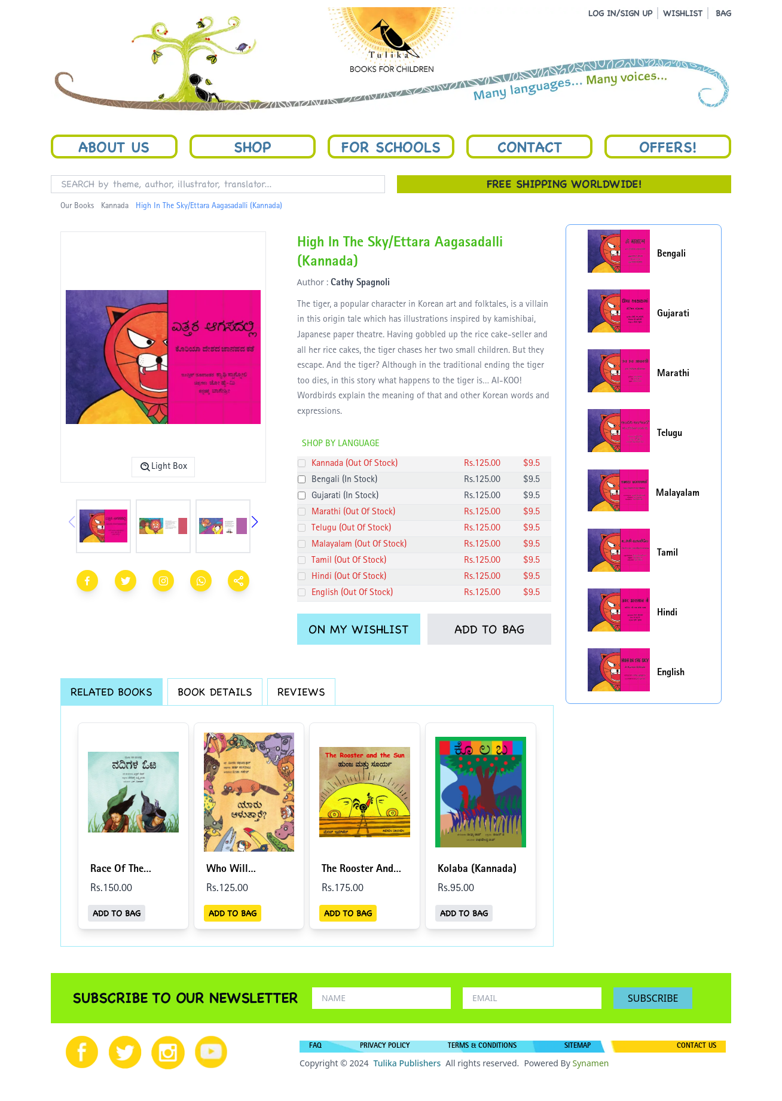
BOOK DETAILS (215, 692)
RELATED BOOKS (111, 692)
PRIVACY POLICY (385, 1046)
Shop (252, 146)
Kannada (115, 206)
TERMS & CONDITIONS (482, 1046)
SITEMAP (577, 1046)
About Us (113, 146)
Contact (529, 146)
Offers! (668, 146)
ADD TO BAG (489, 629)
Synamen (590, 1063)
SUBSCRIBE (653, 998)
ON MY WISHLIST (358, 629)
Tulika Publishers (407, 1063)
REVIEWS (301, 692)
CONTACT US (696, 1046)
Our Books (77, 206)
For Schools (391, 146)
